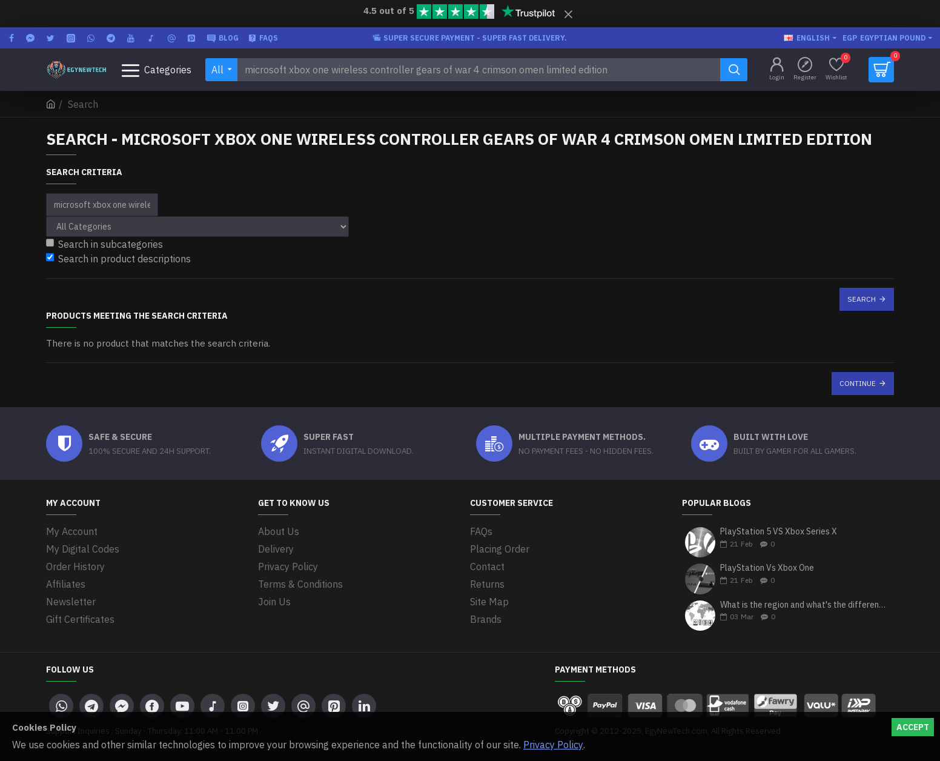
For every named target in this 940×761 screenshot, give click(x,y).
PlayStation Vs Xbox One (767, 568)
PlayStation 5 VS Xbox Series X (778, 531)
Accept (912, 727)
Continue (857, 383)
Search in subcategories (104, 244)
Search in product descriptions (118, 259)
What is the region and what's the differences (803, 605)
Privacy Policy (553, 745)
